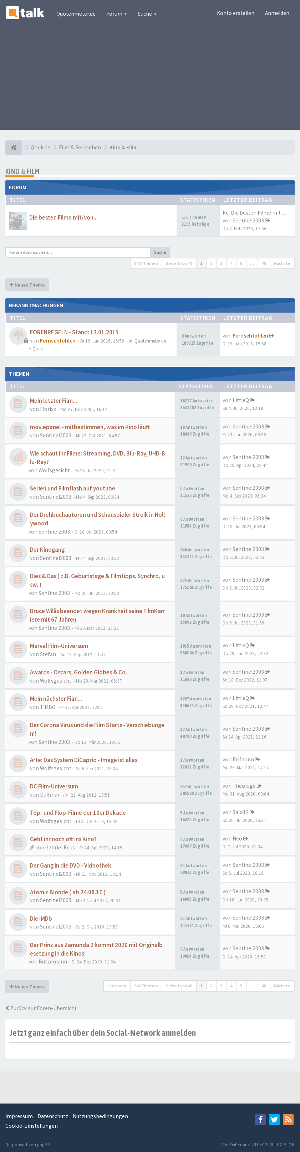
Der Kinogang (47, 550)
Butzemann (53, 961)
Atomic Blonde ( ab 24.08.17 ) (68, 892)
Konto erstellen (235, 13)
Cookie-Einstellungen (31, 1125)
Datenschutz (52, 1116)
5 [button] (241, 263)
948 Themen (146, 263)
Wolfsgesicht (54, 470)
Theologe (244, 785)
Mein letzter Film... (53, 401)
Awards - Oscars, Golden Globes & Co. (78, 672)
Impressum (19, 1116)
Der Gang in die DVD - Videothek (70, 865)
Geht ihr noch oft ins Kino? (63, 839)
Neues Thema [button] (27, 285)
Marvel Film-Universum (59, 646)
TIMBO (48, 707)
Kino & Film (22, 171)
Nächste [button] (282, 263)
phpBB (43, 1145)
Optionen (116, 985)
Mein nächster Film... (56, 699)
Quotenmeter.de (76, 13)
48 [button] (264, 263)
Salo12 (241, 812)
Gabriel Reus (60, 847)
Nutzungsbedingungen (100, 1116)
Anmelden (277, 13)
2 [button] (211, 263)
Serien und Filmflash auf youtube (72, 488)
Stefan (48, 654)
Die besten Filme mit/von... (63, 217)
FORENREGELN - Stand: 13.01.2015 (74, 332)
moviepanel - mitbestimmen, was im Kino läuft (90, 427)
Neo (237, 838)
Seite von (179, 263)
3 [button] (221, 263)
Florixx (48, 409)
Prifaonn (243, 759)
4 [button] (231, 263)
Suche (147, 13)
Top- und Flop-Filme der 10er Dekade (78, 813)
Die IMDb (41, 918)
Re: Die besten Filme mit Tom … (261, 212)
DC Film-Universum (54, 786)
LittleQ (241, 400)
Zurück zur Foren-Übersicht (41, 1008)
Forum (116, 13)
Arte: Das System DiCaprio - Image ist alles (83, 760)
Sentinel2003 (248, 220)
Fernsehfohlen (58, 340)
